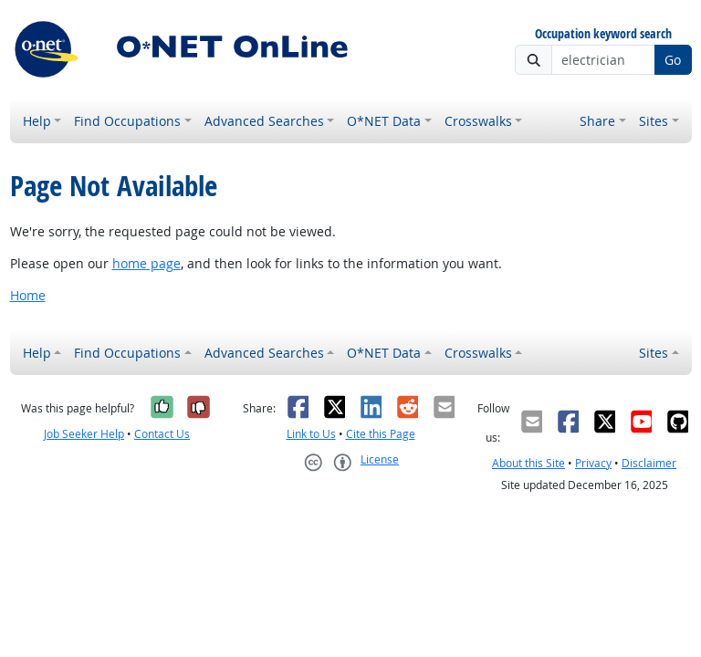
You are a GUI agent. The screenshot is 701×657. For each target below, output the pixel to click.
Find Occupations (127, 121)
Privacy (593, 463)
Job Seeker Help (84, 434)
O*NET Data (384, 121)
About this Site (528, 463)
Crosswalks (478, 121)
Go (672, 59)
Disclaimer (649, 463)
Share (597, 121)
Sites (653, 121)
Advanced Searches (264, 121)
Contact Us (162, 434)
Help (37, 121)
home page (146, 263)
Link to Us (311, 434)
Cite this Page (380, 434)
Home (28, 295)
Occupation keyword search (603, 34)
